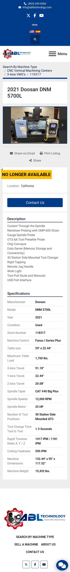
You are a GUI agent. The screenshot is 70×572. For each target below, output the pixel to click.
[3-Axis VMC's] (16, 74)
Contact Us (35, 202)
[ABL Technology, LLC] (35, 518)
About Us (48, 544)
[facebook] (35, 15)
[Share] (35, 160)
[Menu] (52, 54)
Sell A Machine (26, 544)
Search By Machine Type (35, 537)
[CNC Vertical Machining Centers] (29, 70)
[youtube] (41, 15)
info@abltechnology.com (37, 7)
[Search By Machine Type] (20, 67)
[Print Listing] (50, 153)
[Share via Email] (22, 153)
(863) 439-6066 (37, 3)
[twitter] (28, 15)
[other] (35, 25)
